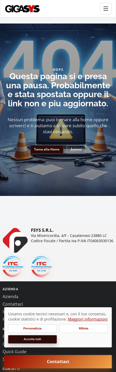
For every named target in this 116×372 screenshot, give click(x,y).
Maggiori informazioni (88, 319)
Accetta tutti (32, 339)
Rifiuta (83, 328)
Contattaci (13, 304)
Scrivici (76, 149)
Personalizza (32, 328)
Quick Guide (14, 351)
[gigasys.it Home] (22, 9)
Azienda (10, 296)
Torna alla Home (46, 149)
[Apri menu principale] (106, 8)
